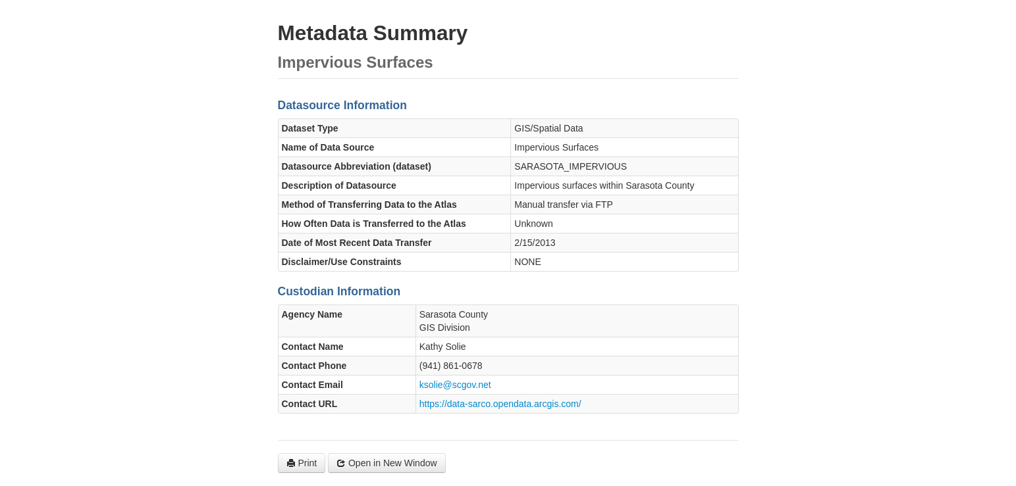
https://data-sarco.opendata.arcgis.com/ (500, 404)
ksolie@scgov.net (455, 384)
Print (301, 463)
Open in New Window (386, 463)
